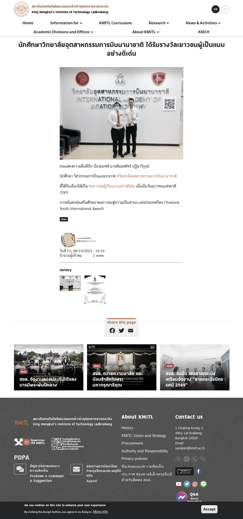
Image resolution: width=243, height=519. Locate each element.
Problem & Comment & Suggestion (47, 478)
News (64, 219)
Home (28, 23)
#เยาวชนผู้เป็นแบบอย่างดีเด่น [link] (112, 186)
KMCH (203, 32)
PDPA (21, 457)
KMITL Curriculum (115, 23)
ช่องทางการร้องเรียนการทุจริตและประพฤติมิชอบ (103, 471)
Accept (209, 509)
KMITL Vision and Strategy (144, 436)
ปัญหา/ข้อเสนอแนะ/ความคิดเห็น (45, 468)
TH (225, 9)
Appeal (91, 481)
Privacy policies (134, 459)
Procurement (132, 443)
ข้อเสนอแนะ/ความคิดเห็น (143, 466)
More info (100, 511)
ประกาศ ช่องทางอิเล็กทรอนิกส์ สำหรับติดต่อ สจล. (147, 477)
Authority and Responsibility (145, 451)
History (127, 428)
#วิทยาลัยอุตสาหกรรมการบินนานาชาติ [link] (147, 176)
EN (215, 9)
